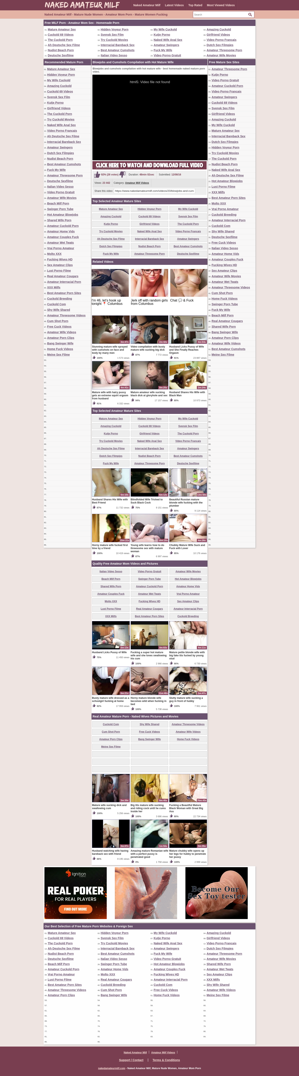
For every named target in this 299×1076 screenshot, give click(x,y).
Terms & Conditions (166, 1060)
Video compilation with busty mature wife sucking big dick (148, 348)
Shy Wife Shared (58, 309)
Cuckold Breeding (59, 298)
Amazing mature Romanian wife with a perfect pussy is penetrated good (149, 853)
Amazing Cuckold (219, 29)
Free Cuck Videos (59, 326)
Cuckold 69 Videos (61, 34)
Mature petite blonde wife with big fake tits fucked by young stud (187, 655)
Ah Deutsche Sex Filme (64, 45)
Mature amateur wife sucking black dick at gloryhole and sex (149, 394)
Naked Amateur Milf (146, 5)
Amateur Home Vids (61, 231)
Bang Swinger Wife (60, 343)
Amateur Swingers (166, 45)
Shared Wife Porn (59, 220)
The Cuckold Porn (60, 39)
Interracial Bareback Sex (118, 45)
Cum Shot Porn (57, 321)
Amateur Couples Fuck (63, 237)
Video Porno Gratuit (167, 55)
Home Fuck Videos (60, 349)
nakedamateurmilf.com (111, 1068)
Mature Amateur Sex (62, 29)
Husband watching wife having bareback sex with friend (110, 852)
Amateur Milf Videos (137, 182)
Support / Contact (131, 1060)
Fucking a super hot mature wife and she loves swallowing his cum (149, 655)
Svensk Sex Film (112, 34)
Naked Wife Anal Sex (168, 39)
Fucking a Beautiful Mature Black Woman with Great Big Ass (186, 808)
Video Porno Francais (222, 39)
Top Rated (195, 5)
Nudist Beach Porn (61, 50)
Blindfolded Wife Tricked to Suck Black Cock (147, 501)
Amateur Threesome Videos (66, 315)
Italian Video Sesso (114, 55)
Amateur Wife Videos (61, 332)
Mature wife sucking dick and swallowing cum (109, 807)
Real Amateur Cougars (62, 276)
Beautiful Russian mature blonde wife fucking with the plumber (186, 502)
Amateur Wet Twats (60, 242)
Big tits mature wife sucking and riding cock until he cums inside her (148, 808)
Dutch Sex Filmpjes (220, 45)
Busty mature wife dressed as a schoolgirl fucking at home (110, 700)
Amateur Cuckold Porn (63, 225)
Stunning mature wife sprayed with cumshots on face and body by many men (109, 349)
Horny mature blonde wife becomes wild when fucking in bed (149, 701)
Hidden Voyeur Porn (115, 29)
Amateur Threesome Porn (224, 50)
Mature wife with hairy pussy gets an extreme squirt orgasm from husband (110, 395)
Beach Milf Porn (58, 203)
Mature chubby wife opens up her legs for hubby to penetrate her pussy (187, 853)
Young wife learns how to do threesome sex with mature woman (147, 548)
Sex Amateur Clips (60, 265)
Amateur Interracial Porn (64, 281)
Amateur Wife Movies (221, 55)
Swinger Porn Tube (60, 209)
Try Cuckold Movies (114, 39)
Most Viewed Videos (221, 5)
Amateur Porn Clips (60, 337)
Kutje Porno (162, 34)
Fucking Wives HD (59, 259)
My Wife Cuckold (165, 29)
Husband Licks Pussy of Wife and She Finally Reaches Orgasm (186, 349)
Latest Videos (174, 5)
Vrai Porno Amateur (60, 248)
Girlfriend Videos (218, 34)
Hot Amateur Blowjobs (62, 214)
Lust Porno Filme (59, 270)
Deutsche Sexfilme (61, 55)
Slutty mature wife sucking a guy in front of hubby (186, 700)
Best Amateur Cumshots (118, 50)
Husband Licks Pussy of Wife (109, 652)
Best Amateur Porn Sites (64, 293)
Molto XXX (54, 253)
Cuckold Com (56, 304)
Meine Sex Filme (58, 354)
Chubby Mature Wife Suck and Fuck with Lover (187, 547)
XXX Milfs (53, 287)
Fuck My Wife (163, 50)
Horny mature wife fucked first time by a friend (110, 547)
